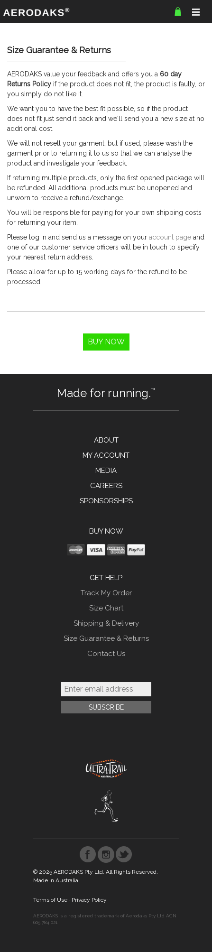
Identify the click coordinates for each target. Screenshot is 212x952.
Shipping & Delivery (106, 623)
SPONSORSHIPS (106, 501)
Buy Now (106, 341)
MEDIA (106, 470)
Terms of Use (50, 900)
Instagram (106, 854)
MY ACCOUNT (106, 455)
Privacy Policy (89, 900)
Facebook (88, 854)
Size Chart (106, 608)
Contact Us (106, 653)
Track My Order (106, 593)
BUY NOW (106, 531)
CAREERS (106, 485)
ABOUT (106, 440)
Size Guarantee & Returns (106, 638)
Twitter (124, 854)
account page (170, 237)
